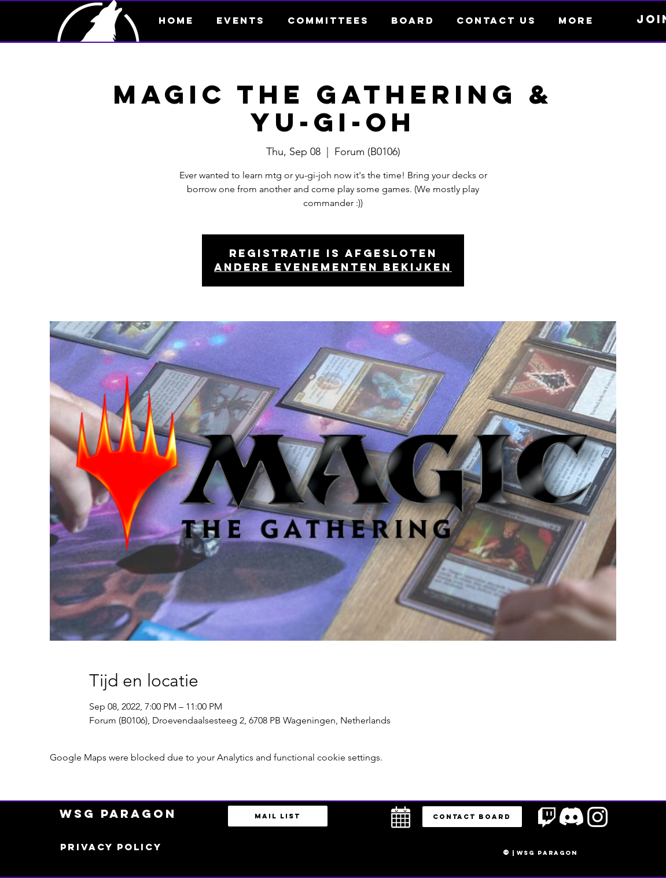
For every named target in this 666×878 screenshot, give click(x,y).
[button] (576, 20)
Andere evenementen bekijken (333, 267)
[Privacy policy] (111, 847)
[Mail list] (277, 816)
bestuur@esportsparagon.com (205, 875)
